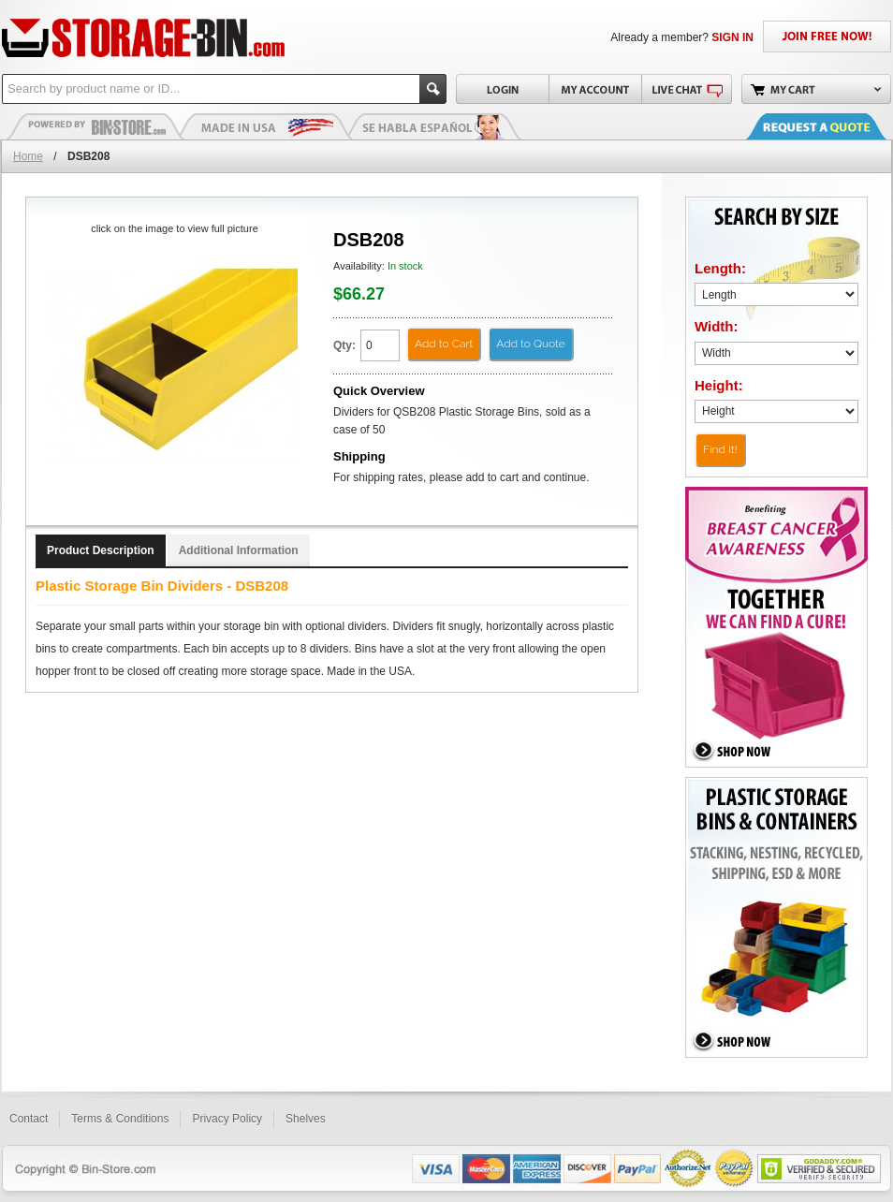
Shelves (305, 1118)
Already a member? (682, 37)
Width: (717, 326)
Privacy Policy (227, 1118)
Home (28, 156)
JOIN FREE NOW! (827, 36)
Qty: (344, 345)
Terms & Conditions (119, 1118)
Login (502, 89)
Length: (720, 268)
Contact (28, 1118)
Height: (719, 385)
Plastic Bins (95, 126)
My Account (595, 89)
